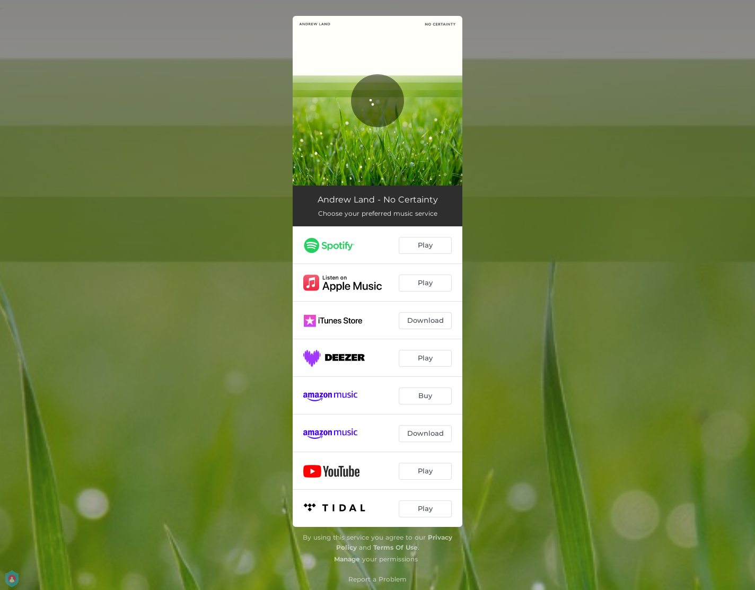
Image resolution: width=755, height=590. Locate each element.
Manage (347, 559)
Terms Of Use (395, 547)
